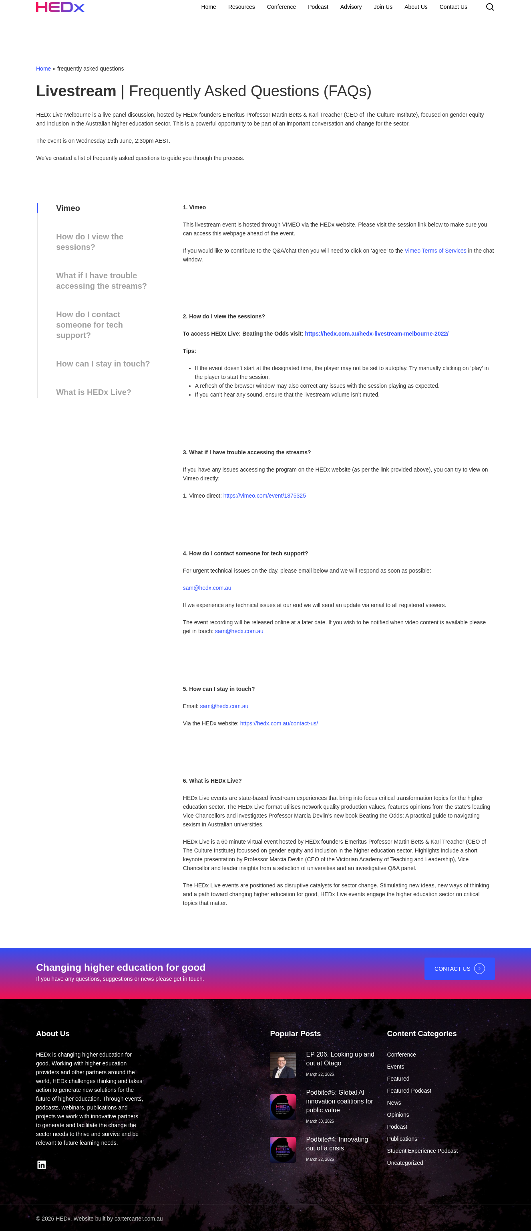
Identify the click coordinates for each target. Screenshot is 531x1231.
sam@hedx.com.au (207, 588)
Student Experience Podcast (422, 1151)
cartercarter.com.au (139, 1218)
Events (395, 1066)
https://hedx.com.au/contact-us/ (279, 723)
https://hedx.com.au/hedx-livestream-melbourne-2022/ (378, 333)
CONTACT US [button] (452, 969)
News (394, 1102)
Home (43, 68)
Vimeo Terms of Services (436, 250)
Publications (402, 1139)
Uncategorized (405, 1163)
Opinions (398, 1115)
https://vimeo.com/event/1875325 (264, 495)
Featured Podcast (409, 1090)
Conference (401, 1054)
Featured (398, 1078)
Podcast (397, 1127)
